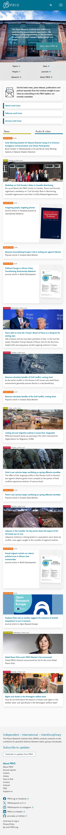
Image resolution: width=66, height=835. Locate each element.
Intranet (6, 785)
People (16, 71)
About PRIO (46, 77)
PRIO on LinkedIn (13, 811)
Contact (6, 782)
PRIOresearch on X (13, 802)
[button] (61, 5)
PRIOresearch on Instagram (17, 807)
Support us (8, 791)
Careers (6, 773)
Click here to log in (11, 821)
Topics (16, 66)
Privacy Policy (8, 824)
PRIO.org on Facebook (15, 798)
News (7, 131)
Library (6, 776)
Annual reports (9, 770)
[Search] (51, 5)
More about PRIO (49, 46)
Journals (46, 71)
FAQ (5, 788)
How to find (8, 779)
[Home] (11, 5)
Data (46, 66)
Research (16, 77)
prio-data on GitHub (14, 815)
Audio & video (43, 131)
